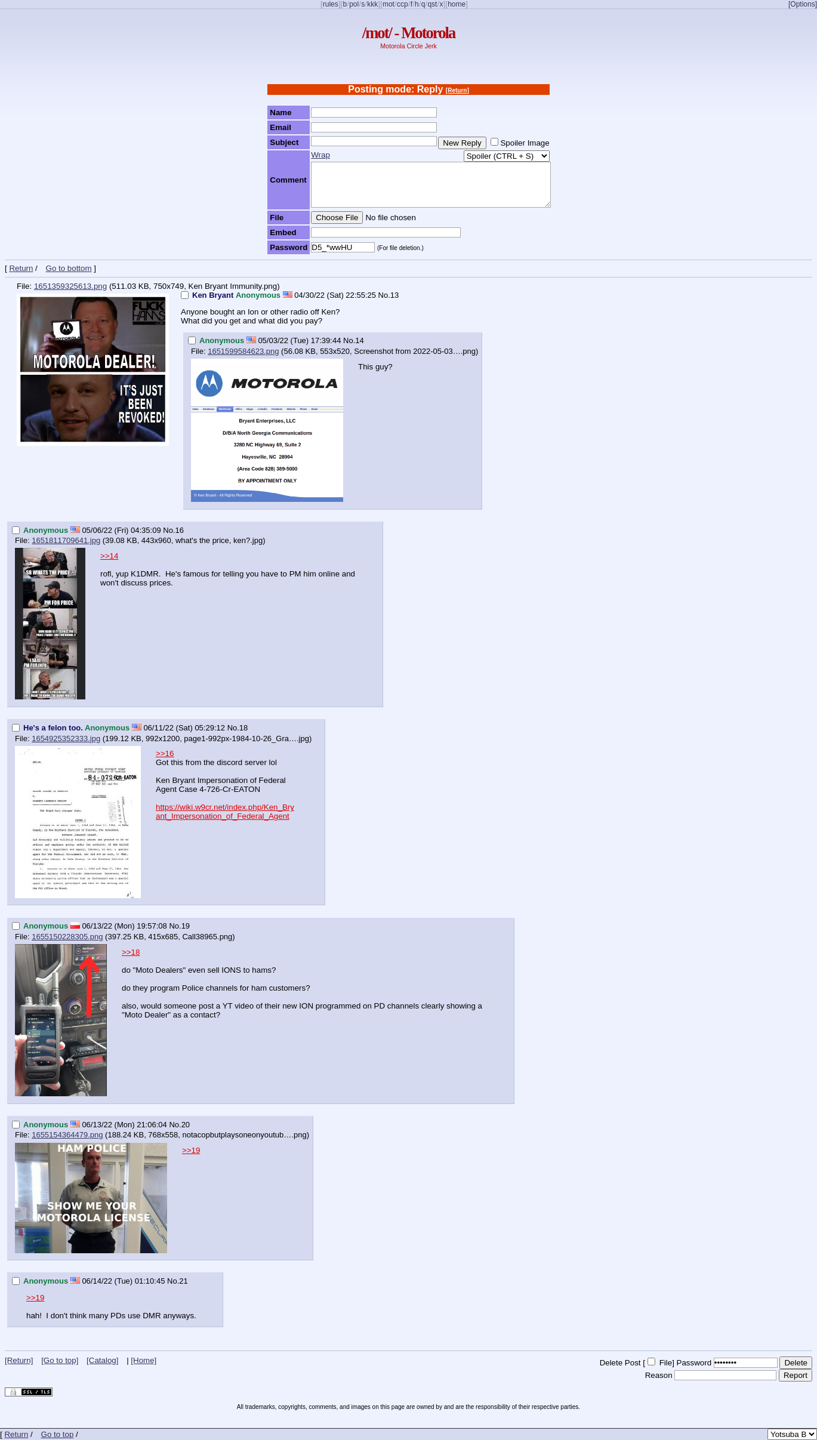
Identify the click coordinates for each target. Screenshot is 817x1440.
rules (330, 4)
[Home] (143, 1360)
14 (359, 340)
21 (183, 1280)
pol (354, 4)
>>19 (191, 1150)
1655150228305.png (67, 936)
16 (179, 530)
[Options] (802, 4)
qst (432, 4)
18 (243, 727)
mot (388, 4)
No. (384, 295)
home (456, 4)
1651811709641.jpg (66, 540)
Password (694, 1362)
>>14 (109, 555)
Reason (659, 1375)
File (665, 1362)
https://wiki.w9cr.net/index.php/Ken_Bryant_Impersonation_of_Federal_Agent (225, 812)
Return (21, 268)
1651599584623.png (243, 351)
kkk (372, 4)
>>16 (165, 753)
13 (394, 295)
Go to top (57, 1434)
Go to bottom (69, 268)
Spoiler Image (524, 142)
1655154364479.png (67, 1134)
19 (185, 925)
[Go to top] (59, 1360)
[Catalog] (102, 1360)
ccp (402, 4)
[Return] (457, 90)
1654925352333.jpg (66, 738)
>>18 (131, 952)
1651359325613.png (70, 286)
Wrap (320, 154)
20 (185, 1124)
